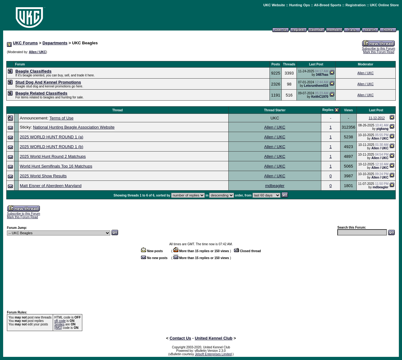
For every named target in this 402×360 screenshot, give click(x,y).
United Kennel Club (213, 338)
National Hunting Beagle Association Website (74, 127)
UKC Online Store (384, 5)
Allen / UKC (37, 52)
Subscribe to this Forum (378, 48)
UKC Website (274, 5)
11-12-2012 (377, 118)
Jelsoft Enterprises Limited (213, 354)
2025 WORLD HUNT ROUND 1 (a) (51, 137)
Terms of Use (61, 118)
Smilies (59, 324)
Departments (54, 43)
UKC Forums (25, 43)
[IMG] (58, 328)
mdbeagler (274, 185)
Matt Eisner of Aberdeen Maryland (51, 185)
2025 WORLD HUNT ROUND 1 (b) (51, 146)
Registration (355, 5)
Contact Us (180, 338)
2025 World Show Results (43, 176)
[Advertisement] (201, 57)
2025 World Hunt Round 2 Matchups (53, 156)
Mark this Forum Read (378, 52)
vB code (60, 321)
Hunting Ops (299, 5)
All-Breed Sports (327, 5)
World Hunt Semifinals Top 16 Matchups (56, 166)
